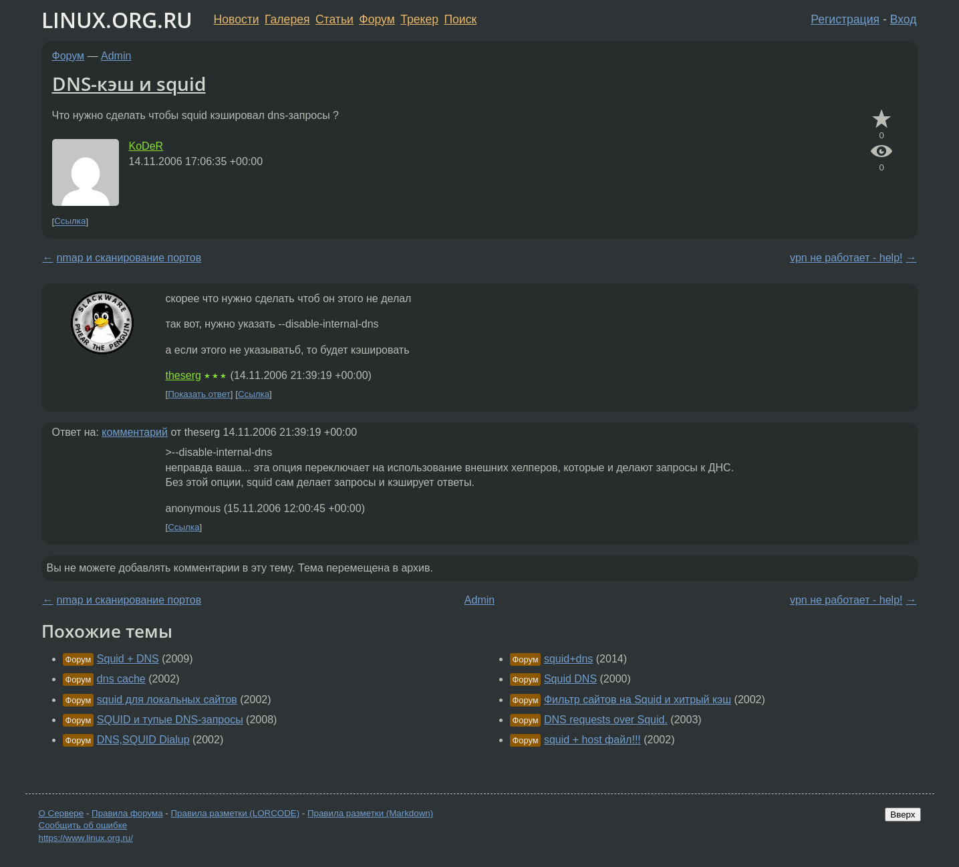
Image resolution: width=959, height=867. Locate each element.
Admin (116, 55)
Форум (376, 19)
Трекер (419, 19)
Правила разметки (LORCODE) (234, 813)
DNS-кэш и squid (129, 83)
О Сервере (61, 813)
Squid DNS (570, 679)
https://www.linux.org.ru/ (86, 838)
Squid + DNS (128, 658)
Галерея (287, 19)
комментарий (135, 432)
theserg (183, 375)
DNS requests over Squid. (606, 719)
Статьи (334, 19)
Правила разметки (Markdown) (370, 813)
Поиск (460, 19)
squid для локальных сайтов (167, 699)
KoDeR (146, 146)
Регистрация (845, 19)
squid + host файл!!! (592, 739)
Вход (903, 19)
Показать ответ (199, 394)
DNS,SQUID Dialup (143, 739)
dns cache (121, 679)
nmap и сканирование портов (129, 257)
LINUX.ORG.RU (116, 19)
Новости (236, 19)
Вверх (902, 815)
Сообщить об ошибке (83, 825)
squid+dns (568, 658)
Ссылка (70, 222)
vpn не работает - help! (846, 257)
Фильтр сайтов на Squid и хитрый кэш (637, 699)
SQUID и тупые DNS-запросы (170, 719)
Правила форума (127, 813)
